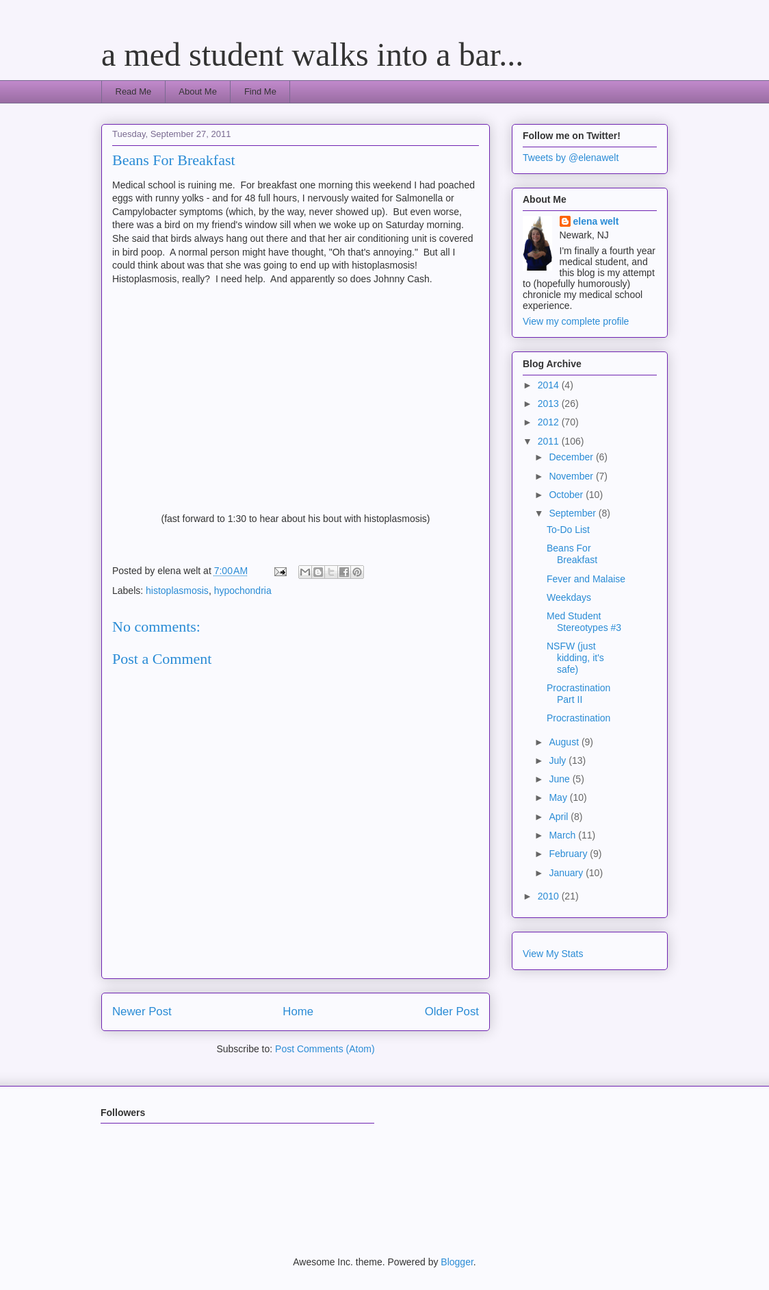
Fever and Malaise (586, 578)
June (560, 778)
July (559, 760)
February (569, 853)
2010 (550, 896)
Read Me (134, 91)
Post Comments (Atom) (324, 1048)
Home (298, 1011)
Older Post (452, 1011)
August (565, 741)
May (559, 797)
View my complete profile (576, 321)
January (567, 872)
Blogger (457, 1261)
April (560, 816)
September (573, 513)
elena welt (596, 221)
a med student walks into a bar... (312, 54)
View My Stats (553, 953)
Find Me (260, 91)
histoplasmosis (177, 590)
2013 (550, 403)
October (567, 494)
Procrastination (578, 717)
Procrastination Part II (578, 693)
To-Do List (568, 529)
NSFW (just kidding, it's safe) (575, 658)
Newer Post (142, 1011)
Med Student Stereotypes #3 (584, 621)
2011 (550, 441)
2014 (550, 385)
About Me (198, 91)
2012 (550, 422)
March (563, 835)
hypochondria (243, 590)
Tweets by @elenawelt (570, 157)
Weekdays (569, 597)
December (572, 456)
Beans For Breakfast (572, 554)
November (572, 476)
